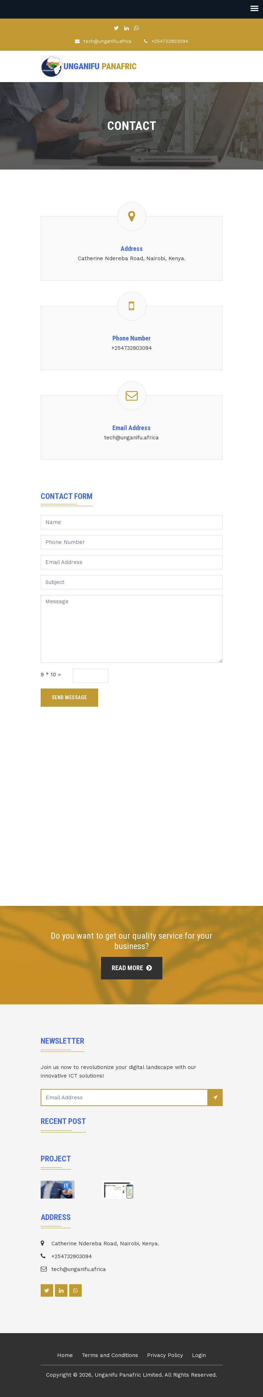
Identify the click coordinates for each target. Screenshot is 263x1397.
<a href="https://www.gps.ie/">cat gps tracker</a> (131, 825)
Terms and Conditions (110, 1355)
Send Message (69, 697)
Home (65, 1355)
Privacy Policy (165, 1355)
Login (199, 1355)
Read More (132, 968)
